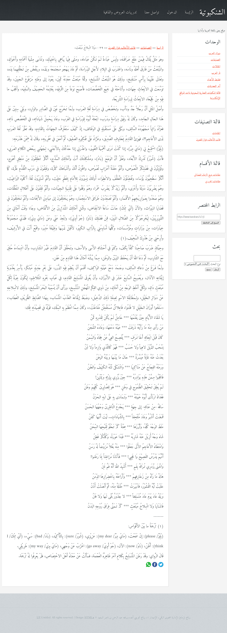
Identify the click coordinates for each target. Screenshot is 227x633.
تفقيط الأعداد (213, 79)
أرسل (216, 269)
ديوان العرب (214, 53)
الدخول (172, 12)
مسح (208, 269)
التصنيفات (146, 48)
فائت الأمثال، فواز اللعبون (121, 48)
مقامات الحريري (212, 181)
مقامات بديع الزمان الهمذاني (207, 174)
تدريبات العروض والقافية (120, 12)
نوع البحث (215, 264)
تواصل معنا (151, 12)
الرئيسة (189, 12)
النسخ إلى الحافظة (211, 223)
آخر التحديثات (213, 86)
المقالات (216, 66)
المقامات (216, 133)
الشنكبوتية (212, 12)
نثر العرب (216, 73)
